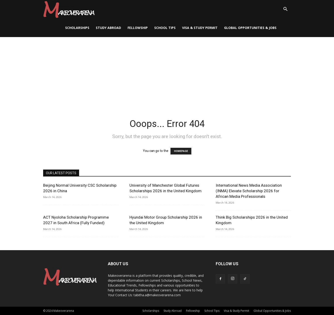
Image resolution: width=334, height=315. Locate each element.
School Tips (165, 27)
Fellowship (138, 27)
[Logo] (69, 9)
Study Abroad (108, 27)
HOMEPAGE (181, 151)
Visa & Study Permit (200, 27)
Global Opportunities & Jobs (250, 27)
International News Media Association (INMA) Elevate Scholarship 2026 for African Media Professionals (249, 191)
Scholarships (77, 27)
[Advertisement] (167, 71)
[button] (285, 9)
